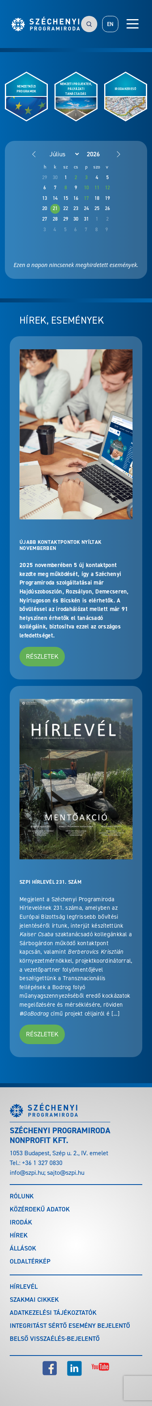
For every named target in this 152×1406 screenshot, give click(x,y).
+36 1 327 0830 (42, 1163)
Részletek (42, 656)
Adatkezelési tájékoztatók (53, 1312)
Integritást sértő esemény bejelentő (70, 1325)
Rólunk (22, 1196)
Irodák (21, 1222)
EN (110, 24)
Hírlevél (24, 1286)
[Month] (60, 154)
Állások (23, 1248)
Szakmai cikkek (34, 1299)
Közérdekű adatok (40, 1209)
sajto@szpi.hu (65, 1172)
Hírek (19, 1235)
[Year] (100, 154)
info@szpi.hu (27, 1172)
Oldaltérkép (30, 1261)
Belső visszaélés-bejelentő (55, 1338)
